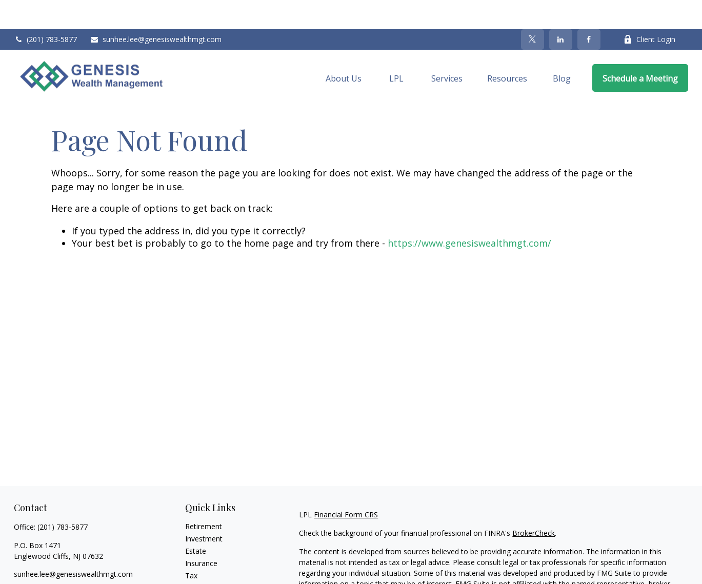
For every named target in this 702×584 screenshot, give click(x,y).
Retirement (203, 497)
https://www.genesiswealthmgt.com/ (469, 214)
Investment (204, 509)
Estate (195, 522)
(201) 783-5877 (45, 10)
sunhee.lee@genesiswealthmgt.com (156, 10)
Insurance (201, 534)
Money (196, 558)
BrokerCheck (533, 504)
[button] (343, 48)
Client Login (649, 10)
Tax (191, 546)
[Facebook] (588, 10)
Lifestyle (199, 571)
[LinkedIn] (560, 10)
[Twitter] (532, 10)
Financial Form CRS (346, 485)
